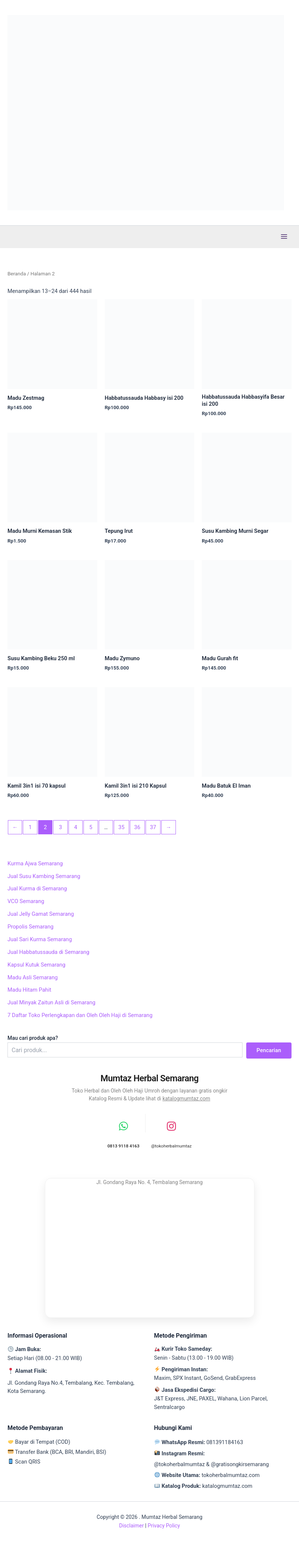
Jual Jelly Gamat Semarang (40, 914)
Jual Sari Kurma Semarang (39, 939)
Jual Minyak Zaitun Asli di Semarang (51, 1002)
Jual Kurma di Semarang (37, 888)
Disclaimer (131, 1526)
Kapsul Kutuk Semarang (36, 964)
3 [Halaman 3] (60, 827)
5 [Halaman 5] (90, 827)
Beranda (16, 273)
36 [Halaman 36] (137, 827)
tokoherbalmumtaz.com (231, 1475)
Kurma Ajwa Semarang (35, 863)
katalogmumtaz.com (186, 1098)
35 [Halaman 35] (121, 827)
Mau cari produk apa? (32, 1038)
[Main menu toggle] (284, 236)
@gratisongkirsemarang (240, 1464)
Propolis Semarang (30, 926)
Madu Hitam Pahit (29, 989)
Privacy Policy (164, 1526)
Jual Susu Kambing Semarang (43, 876)
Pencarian (269, 1050)
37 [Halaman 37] (153, 827)
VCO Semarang (25, 901)
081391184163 (224, 1442)
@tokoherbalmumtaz (179, 1464)
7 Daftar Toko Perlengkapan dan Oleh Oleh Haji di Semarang (79, 1015)
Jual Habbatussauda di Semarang (48, 952)
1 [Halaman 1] (30, 827)
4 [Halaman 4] (75, 827)
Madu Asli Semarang (32, 977)
